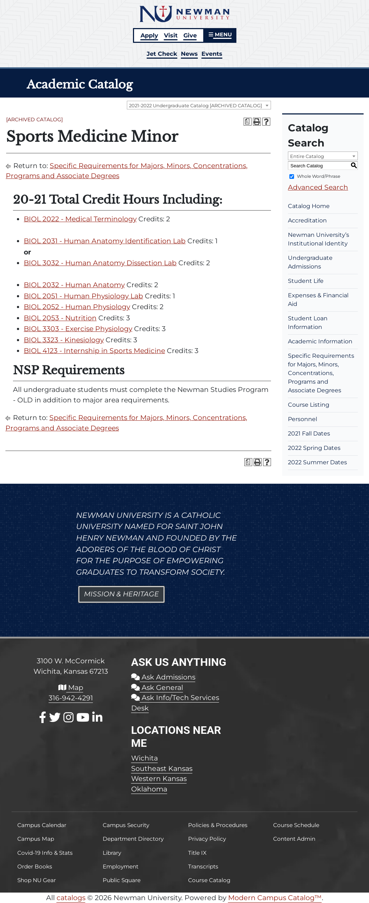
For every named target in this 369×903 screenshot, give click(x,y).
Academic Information (320, 341)
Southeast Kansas (161, 768)
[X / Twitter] (55, 717)
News (189, 53)
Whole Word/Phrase (318, 176)
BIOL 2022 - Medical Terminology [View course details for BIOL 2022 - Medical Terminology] (80, 219)
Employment (120, 866)
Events (211, 53)
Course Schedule (296, 825)
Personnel (302, 419)
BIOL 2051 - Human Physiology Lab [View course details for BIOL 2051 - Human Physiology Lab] (83, 296)
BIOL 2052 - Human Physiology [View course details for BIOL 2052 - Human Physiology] (77, 307)
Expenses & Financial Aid (318, 299)
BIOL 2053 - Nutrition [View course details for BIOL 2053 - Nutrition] (60, 318)
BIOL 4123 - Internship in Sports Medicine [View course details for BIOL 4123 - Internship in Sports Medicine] (94, 351)
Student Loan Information (308, 322)
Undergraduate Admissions (310, 262)
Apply (149, 35)
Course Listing (308, 404)
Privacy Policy (207, 838)
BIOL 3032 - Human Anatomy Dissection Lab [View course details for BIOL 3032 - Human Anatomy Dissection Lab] (100, 263)
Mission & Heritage (121, 594)
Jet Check (162, 53)
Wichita (144, 758)
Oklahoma (149, 789)
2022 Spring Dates (314, 447)
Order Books (34, 866)
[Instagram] (68, 717)
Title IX (197, 852)
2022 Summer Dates (317, 462)
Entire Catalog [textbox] (307, 156)
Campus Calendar (41, 825)
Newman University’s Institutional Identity (318, 239)
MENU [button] (220, 34)
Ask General (157, 687)
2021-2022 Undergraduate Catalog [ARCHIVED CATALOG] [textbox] (195, 105)
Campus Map (35, 838)
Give (190, 35)
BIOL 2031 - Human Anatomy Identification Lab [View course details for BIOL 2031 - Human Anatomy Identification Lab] (105, 241)
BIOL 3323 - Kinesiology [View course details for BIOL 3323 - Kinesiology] (64, 340)
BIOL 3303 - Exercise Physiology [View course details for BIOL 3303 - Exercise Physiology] (78, 329)
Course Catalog (209, 880)
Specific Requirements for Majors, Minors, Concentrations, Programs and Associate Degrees (321, 373)
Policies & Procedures (218, 825)
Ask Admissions (163, 677)
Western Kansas (159, 778)
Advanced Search (318, 187)
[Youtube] (82, 717)
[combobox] (199, 105)
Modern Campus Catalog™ (275, 897)
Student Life (306, 280)
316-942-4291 (71, 698)
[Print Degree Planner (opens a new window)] (248, 122)
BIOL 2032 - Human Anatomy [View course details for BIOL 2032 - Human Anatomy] (74, 285)
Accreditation (307, 220)
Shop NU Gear (36, 880)
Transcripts (203, 866)
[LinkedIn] (97, 717)
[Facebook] (42, 717)
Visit (171, 35)
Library (112, 852)
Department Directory (133, 838)
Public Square (122, 880)
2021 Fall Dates (309, 433)
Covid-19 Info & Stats (45, 852)
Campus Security (126, 825)
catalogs (71, 897)
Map (70, 687)
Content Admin (294, 838)
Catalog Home (309, 206)
